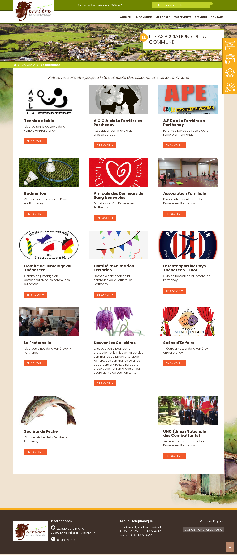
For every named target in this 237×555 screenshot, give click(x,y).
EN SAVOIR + (35, 142)
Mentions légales (212, 522)
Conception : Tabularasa (203, 531)
